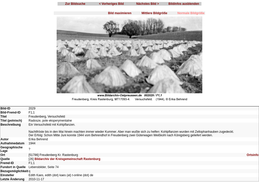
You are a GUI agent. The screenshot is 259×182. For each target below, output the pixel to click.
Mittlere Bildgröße (154, 13)
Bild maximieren (120, 13)
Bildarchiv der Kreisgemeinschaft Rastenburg (67, 159)
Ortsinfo (252, 155)
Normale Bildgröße (190, 13)
